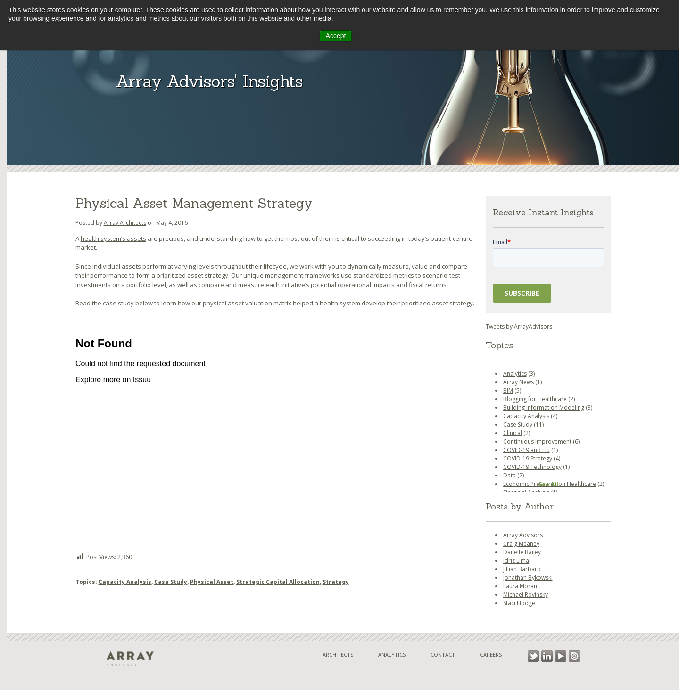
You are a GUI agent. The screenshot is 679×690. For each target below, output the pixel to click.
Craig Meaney (521, 544)
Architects (338, 654)
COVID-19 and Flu (526, 450)
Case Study (170, 582)
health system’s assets (113, 238)
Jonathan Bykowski (528, 578)
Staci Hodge (519, 603)
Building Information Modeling (543, 407)
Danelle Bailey (522, 552)
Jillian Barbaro (522, 569)
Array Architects (125, 223)
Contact (443, 654)
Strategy (336, 582)
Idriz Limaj (516, 561)
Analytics (515, 374)
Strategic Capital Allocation (278, 582)
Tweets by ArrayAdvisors (519, 326)
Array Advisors (523, 535)
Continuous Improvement (537, 441)
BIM (508, 390)
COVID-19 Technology (532, 467)
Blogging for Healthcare (535, 399)
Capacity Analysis (125, 582)
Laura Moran (520, 586)
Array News (518, 382)
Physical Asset (211, 582)
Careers (491, 654)
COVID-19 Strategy (527, 458)
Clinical (512, 433)
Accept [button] (336, 36)
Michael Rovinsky (525, 595)
